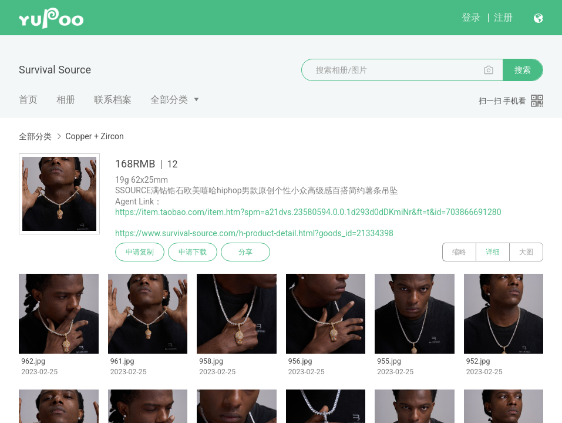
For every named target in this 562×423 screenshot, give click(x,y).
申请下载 (193, 252)
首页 (28, 99)
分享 (245, 252)
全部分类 (169, 99)
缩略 (459, 252)
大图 (526, 252)
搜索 (522, 70)
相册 (65, 99)
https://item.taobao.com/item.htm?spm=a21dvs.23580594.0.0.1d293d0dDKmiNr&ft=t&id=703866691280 (308, 212)
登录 (471, 17)
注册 (503, 17)
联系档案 (113, 99)
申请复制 (140, 252)
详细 (493, 252)
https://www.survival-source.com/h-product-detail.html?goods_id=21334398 (254, 233)
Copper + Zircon (94, 136)
